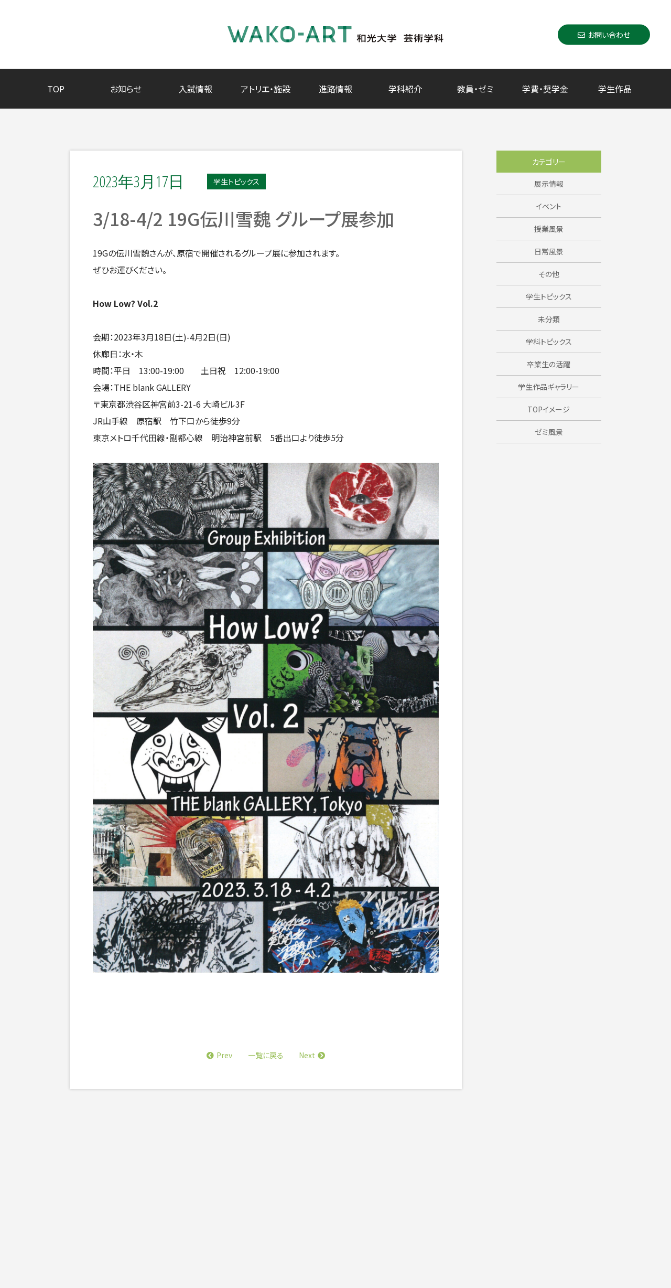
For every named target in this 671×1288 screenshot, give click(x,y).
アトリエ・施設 (265, 88)
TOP (55, 88)
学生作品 (615, 88)
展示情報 (549, 183)
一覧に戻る (266, 1055)
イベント (548, 206)
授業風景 (549, 228)
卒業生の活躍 (548, 364)
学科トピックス (549, 341)
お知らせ (126, 88)
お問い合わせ (604, 34)
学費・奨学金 (545, 88)
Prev (219, 1055)
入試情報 (195, 88)
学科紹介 (405, 88)
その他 (548, 274)
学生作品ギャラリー (548, 386)
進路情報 (335, 88)
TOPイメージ (548, 409)
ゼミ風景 (549, 432)
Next (312, 1055)
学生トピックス (549, 296)
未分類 (549, 319)
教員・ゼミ (475, 88)
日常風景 (549, 251)
